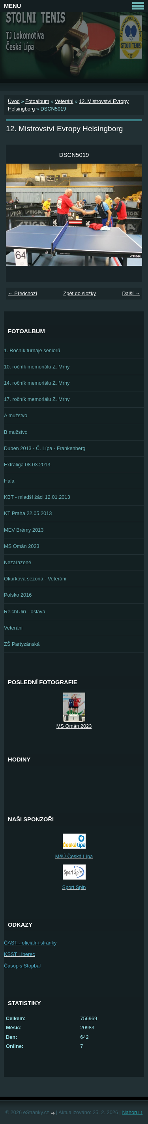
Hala (9, 481)
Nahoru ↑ (132, 1112)
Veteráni (64, 101)
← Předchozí (22, 293)
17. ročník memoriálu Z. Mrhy (36, 399)
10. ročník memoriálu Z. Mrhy (36, 367)
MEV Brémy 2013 (23, 530)
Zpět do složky (79, 293)
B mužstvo (16, 432)
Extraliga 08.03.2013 (27, 465)
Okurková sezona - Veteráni (35, 579)
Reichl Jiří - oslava (24, 611)
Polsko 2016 (18, 595)
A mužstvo (15, 415)
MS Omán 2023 (21, 546)
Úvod (14, 101)
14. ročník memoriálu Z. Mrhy (36, 383)
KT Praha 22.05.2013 (28, 513)
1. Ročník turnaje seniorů (32, 350)
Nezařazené (17, 562)
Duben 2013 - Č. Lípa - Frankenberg (44, 448)
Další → (131, 293)
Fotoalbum (37, 101)
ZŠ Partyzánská (21, 644)
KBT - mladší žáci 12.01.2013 (37, 497)
